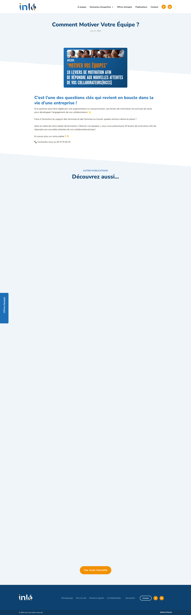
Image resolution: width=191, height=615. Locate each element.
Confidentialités (114, 598)
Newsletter (130, 598)
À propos (82, 7)
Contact (154, 7)
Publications (141, 7)
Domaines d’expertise (100, 7)
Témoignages (67, 598)
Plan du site (81, 598)
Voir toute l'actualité (95, 570)
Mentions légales (96, 598)
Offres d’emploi (124, 7)
